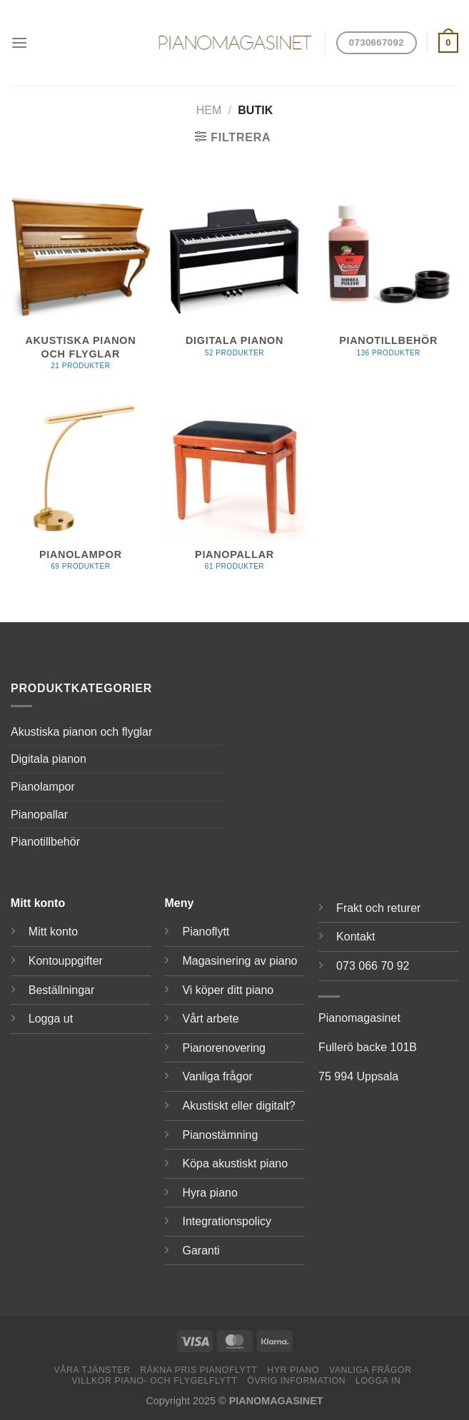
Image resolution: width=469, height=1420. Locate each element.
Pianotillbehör (45, 842)
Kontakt (355, 936)
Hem (209, 110)
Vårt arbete (210, 1019)
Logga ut (51, 1019)
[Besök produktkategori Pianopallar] (234, 493)
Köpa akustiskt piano (235, 1163)
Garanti (200, 1250)
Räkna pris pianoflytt (198, 1370)
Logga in (377, 1381)
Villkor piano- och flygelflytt (154, 1381)
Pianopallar (39, 814)
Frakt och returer (378, 908)
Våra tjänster (92, 1370)
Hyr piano (293, 1370)
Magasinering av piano (239, 961)
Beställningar (62, 990)
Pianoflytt (205, 931)
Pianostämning (220, 1135)
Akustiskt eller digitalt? (238, 1106)
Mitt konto (53, 931)
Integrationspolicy (226, 1221)
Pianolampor (43, 787)
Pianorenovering (224, 1048)
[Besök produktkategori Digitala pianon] (234, 279)
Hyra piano (209, 1193)
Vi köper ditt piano (227, 990)
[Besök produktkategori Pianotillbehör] (388, 279)
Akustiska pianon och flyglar (81, 732)
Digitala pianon (48, 759)
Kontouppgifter (66, 961)
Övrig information (296, 1381)
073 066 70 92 (372, 966)
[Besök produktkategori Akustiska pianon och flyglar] (81, 286)
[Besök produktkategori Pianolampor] (81, 493)
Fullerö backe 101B (367, 1047)
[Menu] (19, 42)
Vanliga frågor (217, 1076)
